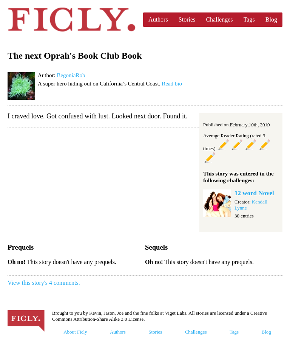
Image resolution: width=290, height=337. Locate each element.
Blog (271, 19)
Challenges (219, 19)
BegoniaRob (71, 75)
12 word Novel (254, 193)
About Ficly (75, 332)
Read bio (172, 84)
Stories (187, 19)
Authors (158, 19)
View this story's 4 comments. (44, 283)
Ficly (72, 20)
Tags (249, 19)
